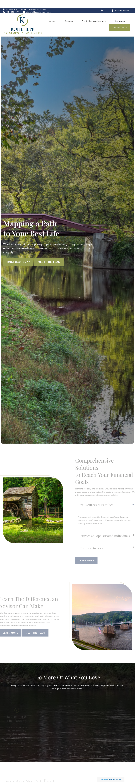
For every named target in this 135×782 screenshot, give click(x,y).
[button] (52, 13)
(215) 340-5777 (11, 4)
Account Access (120, 2)
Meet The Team (49, 254)
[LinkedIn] (102, 2)
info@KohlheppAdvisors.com (37, 4)
